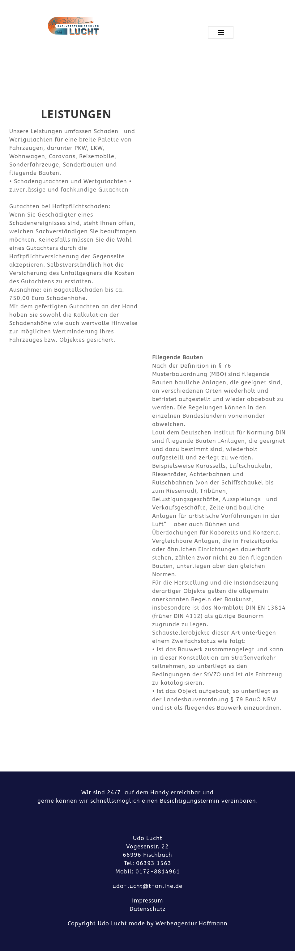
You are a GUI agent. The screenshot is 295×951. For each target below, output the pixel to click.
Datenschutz (148, 909)
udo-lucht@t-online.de (147, 886)
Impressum (147, 900)
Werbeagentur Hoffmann (192, 923)
